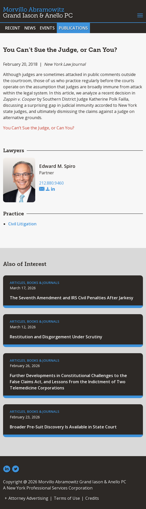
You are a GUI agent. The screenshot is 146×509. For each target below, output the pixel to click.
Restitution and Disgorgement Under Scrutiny (56, 337)
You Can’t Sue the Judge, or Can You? (38, 128)
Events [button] (47, 28)
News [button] (30, 28)
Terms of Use (67, 498)
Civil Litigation (22, 224)
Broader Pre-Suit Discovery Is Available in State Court (63, 427)
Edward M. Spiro (57, 166)
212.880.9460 (51, 183)
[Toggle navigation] (140, 15)
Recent (12, 28)
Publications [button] (73, 28)
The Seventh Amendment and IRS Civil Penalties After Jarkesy (71, 298)
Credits (92, 498)
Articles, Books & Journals (34, 282)
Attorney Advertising (28, 498)
